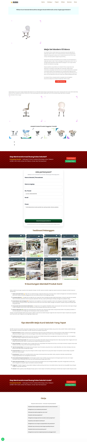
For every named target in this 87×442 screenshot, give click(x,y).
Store (75, 2)
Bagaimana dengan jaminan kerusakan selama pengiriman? (41, 392)
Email (43, 173)
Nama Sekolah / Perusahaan (43, 153)
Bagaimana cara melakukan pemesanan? (37, 383)
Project (57, 2)
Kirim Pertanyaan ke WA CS (43, 195)
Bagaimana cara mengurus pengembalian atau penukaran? (41, 397)
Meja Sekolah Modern (45, 440)
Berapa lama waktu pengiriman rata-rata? (37, 386)
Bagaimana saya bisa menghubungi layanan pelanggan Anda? (42, 406)
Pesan (43, 185)
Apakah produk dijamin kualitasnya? (36, 394)
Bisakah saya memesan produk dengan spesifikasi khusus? (41, 400)
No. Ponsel (43, 167)
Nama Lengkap (43, 160)
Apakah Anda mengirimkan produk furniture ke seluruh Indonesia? (43, 380)
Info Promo (71, 132)
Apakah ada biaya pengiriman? (35, 389)
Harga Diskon (70, 135)
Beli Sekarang (61, 55)
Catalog (49, 2)
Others (63, 2)
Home (43, 2)
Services (69, 2)
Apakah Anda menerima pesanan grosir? (37, 403)
